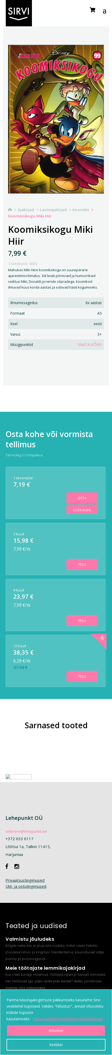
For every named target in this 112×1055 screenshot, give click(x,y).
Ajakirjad (26, 209)
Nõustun (56, 1030)
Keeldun (56, 1044)
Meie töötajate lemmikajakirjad (45, 968)
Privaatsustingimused (24, 880)
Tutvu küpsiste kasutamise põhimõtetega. (68, 1018)
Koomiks (80, 209)
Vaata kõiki (90, 344)
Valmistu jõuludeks (29, 939)
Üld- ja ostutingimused (25, 886)
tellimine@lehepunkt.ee (26, 831)
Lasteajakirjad (53, 209)
